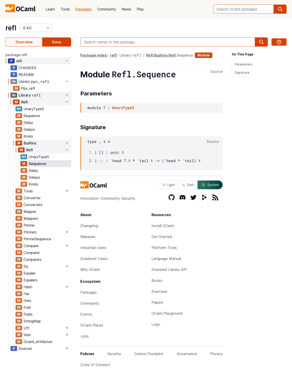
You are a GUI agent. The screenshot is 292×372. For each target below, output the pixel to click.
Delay (28, 122)
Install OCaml (162, 225)
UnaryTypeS (33, 109)
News (126, 9)
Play (140, 9)
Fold (27, 307)
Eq (25, 266)
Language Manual (166, 258)
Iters (27, 300)
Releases (87, 236)
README (26, 74)
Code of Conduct (95, 364)
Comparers (32, 259)
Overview (24, 42)
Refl (24, 102)
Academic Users (94, 258)
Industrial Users (93, 247)
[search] (280, 9)
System (210, 185)
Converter (32, 198)
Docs (56, 42)
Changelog (89, 225)
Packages (83, 9)
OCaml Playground (166, 313)
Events (86, 314)
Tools (65, 9)
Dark (188, 185)
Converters (32, 204)
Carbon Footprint (148, 353)
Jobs (84, 336)
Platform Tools (164, 247)
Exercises (159, 291)
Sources (25, 348)
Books (156, 280)
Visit (27, 335)
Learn (50, 9)
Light (168, 185)
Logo (155, 324)
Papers (157, 302)
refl (10, 28)
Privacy (216, 353)
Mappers (30, 218)
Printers (29, 232)
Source (216, 72)
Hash (27, 287)
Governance (187, 353)
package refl (16, 54)
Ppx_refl (28, 88)
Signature (242, 72)
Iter (26, 293)
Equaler (29, 273)
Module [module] (204, 55)
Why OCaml (90, 269)
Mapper (29, 211)
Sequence (31, 115)
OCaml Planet (91, 325)
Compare (31, 246)
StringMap (32, 321)
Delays (29, 129)
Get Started (161, 236)
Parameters (243, 64)
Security (114, 353)
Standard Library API (169, 269)
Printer (29, 225)
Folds (28, 314)
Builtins (29, 143)
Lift (26, 328)
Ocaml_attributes (37, 341)
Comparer (31, 252)
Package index (93, 55)
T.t (127, 160)
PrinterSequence (37, 239)
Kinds (28, 136)
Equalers (30, 280)
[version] (36, 28)
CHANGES (27, 67)
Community (106, 9)
